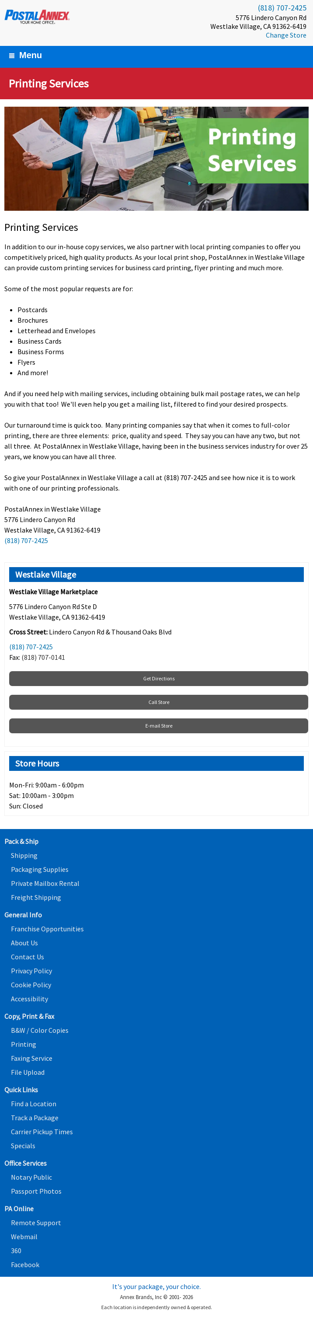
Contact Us (27, 956)
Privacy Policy (31, 970)
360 (16, 1250)
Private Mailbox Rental (45, 883)
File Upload (28, 1072)
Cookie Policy (31, 984)
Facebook (25, 1264)
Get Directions (159, 678)
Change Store (286, 35)
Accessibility (29, 998)
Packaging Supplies (40, 869)
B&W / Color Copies (40, 1030)
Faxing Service (31, 1058)
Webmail (24, 1236)
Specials (23, 1145)
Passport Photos (36, 1191)
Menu (25, 55)
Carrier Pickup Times (42, 1131)
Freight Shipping (36, 897)
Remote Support (36, 1222)
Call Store (158, 702)
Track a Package (34, 1117)
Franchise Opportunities (47, 928)
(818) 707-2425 (282, 8)
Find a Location (33, 1103)
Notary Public (31, 1177)
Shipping (24, 855)
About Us (24, 942)
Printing (23, 1044)
